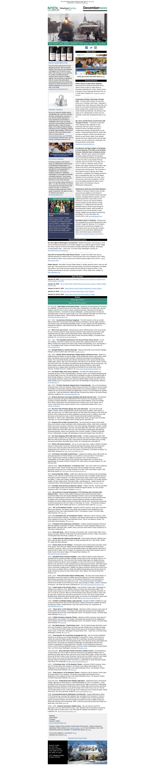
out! (103, 76)
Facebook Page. (98, 483)
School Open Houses (77, 300)
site (76, 116)
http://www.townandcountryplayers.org (92, 584)
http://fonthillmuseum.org (55, 606)
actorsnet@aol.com (54, 347)
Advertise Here (72, 738)
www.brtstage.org (53, 327)
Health (91, 43)
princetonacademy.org (55, 194)
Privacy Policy (82, 738)
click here (88, 730)
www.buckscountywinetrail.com (58, 89)
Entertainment (74, 43)
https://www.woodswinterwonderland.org (88, 369)
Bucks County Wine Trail (58, 63)
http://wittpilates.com (54, 272)
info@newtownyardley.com (74, 728)
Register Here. (82, 648)
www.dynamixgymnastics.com (67, 711)
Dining (61, 43)
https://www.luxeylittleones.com (74, 451)
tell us (75, 733)
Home (50, 43)
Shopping (66, 43)
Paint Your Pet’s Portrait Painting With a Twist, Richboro (77, 291)
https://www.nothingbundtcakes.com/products (89, 234)
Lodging (96, 43)
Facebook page (80, 352)
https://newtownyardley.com (57, 723)
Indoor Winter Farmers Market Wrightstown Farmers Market (83, 288)
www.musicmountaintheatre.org (78, 661)
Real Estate (102, 43)
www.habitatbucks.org (95, 216)
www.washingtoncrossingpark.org (58, 250)
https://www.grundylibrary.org (91, 598)
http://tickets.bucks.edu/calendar (67, 337)
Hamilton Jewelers (56, 109)
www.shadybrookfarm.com (84, 691)
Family (81, 43)
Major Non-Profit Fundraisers (77, 303)
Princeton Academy (56, 159)
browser (92, 1)
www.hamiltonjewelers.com (57, 136)
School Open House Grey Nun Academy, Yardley (80, 294)
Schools (86, 43)
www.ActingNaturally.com (72, 394)
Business (55, 43)
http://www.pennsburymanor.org (57, 317)
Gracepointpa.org (53, 382)
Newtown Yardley (58, 755)
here (86, 3)
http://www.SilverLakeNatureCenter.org (74, 471)
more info (78, 489)
